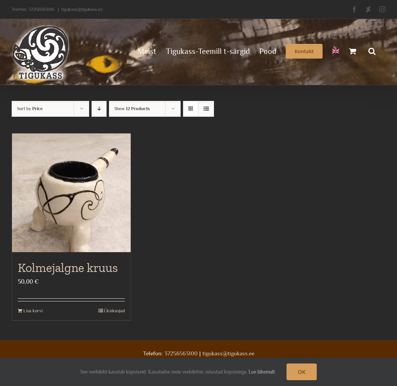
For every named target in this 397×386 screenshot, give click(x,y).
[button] (372, 50)
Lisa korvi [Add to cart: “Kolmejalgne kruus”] (33, 310)
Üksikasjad (114, 310)
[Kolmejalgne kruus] (71, 192)
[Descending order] (99, 109)
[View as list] (206, 108)
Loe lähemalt (262, 372)
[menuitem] (335, 50)
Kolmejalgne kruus (68, 267)
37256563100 (41, 9)
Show (132, 108)
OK (302, 372)
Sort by (30, 108)
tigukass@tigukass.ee (82, 9)
